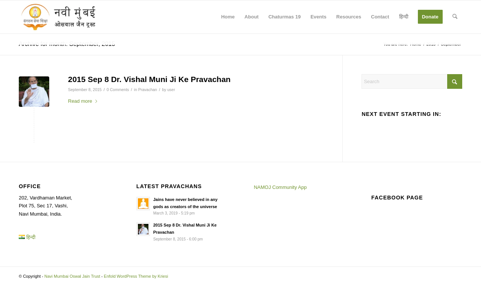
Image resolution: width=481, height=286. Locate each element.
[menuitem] (227, 16)
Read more (83, 101)
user (171, 89)
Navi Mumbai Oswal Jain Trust (72, 276)
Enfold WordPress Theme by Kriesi (136, 276)
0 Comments (118, 89)
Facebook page (397, 198)
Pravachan (147, 89)
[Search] (455, 16)
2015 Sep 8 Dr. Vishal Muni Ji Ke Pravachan (149, 79)
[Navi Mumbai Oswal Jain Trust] (58, 16)
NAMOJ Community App (280, 187)
